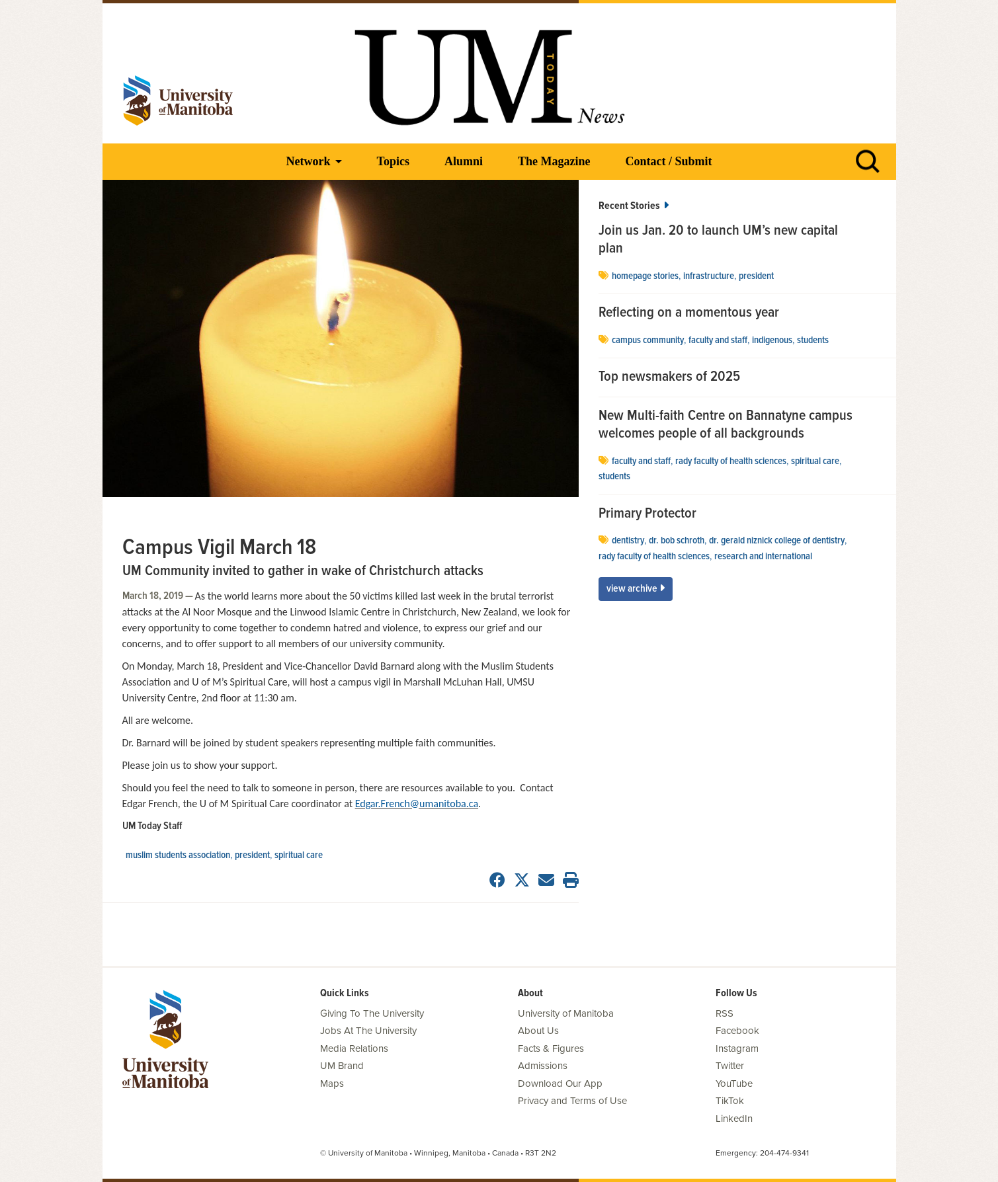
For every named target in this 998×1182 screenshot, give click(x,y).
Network (308, 161)
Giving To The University (372, 1013)
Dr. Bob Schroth (676, 540)
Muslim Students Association (178, 855)
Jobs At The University (368, 1031)
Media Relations (354, 1048)
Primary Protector (647, 514)
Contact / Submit (668, 161)
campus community (648, 340)
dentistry (628, 540)
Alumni (463, 161)
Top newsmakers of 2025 (671, 377)
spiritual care (298, 855)
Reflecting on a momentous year (689, 313)
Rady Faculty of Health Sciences (730, 461)
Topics (393, 161)
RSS (724, 1013)
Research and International (763, 556)
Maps (332, 1083)
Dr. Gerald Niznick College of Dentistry (777, 540)
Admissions (542, 1066)
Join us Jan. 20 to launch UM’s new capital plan (718, 240)
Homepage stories (645, 276)
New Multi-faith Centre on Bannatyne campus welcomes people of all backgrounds (725, 425)
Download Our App (560, 1083)
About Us (538, 1031)
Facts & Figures (551, 1048)
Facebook (737, 1031)
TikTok (730, 1101)
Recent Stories (634, 206)
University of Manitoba (566, 1013)
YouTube (734, 1083)
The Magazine (554, 161)
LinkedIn (734, 1118)
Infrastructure (708, 276)
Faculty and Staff (717, 340)
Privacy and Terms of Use (572, 1101)
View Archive (635, 589)
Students (813, 340)
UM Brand (342, 1066)
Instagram (737, 1048)
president (252, 855)
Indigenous (772, 340)
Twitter (730, 1066)
